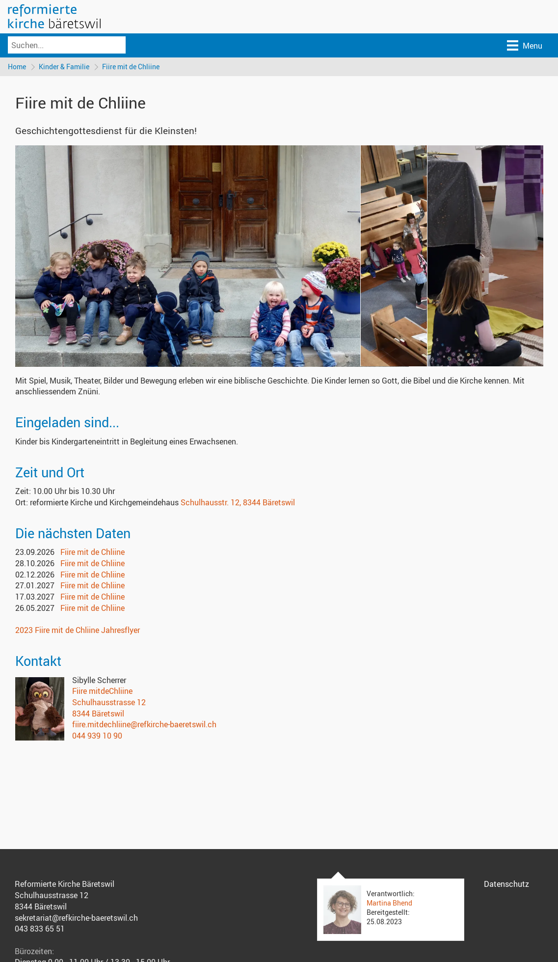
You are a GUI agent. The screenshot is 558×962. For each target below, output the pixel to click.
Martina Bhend (389, 902)
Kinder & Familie (64, 66)
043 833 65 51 (40, 928)
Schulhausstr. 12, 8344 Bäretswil (238, 502)
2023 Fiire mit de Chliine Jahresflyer (77, 630)
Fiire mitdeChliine (102, 691)
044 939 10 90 (97, 735)
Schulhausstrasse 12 (109, 702)
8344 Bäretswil (98, 713)
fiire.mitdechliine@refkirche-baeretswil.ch (144, 724)
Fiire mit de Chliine (130, 66)
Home (17, 66)
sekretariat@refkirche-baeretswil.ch (76, 917)
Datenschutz (506, 884)
